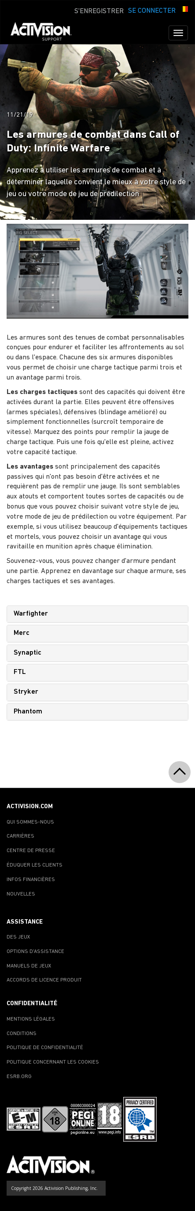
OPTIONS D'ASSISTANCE (35, 951)
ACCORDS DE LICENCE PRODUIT (44, 980)
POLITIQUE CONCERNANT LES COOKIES (53, 1062)
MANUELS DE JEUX (29, 966)
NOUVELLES (21, 894)
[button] (184, 10)
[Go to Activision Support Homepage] (45, 33)
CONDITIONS (22, 1033)
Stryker (26, 691)
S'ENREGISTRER (99, 11)
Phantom (28, 711)
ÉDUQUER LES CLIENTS (35, 865)
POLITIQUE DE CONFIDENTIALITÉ (45, 1047)
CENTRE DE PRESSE (31, 850)
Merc (21, 633)
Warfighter (31, 613)
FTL (20, 672)
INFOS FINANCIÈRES (31, 879)
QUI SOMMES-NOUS (30, 822)
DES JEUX (18, 937)
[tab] (97, 614)
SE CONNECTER (152, 10)
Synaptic (27, 652)
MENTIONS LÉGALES (31, 1019)
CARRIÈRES (20, 836)
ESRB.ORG (19, 1076)
